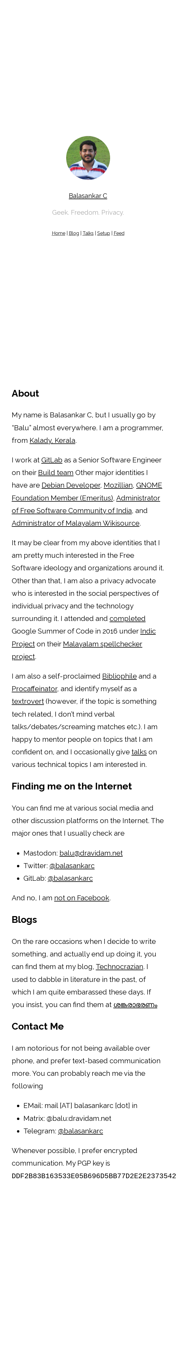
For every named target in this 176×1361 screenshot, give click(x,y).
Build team (56, 472)
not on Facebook (81, 898)
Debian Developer (71, 485)
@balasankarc (72, 865)
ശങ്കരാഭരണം (135, 1004)
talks (139, 752)
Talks (88, 233)
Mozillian (118, 485)
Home (58, 233)
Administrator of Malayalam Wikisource (75, 523)
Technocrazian (119, 966)
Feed (119, 233)
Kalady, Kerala (52, 440)
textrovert (28, 701)
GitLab (51, 460)
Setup (103, 233)
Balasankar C (88, 195)
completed (128, 618)
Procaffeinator (34, 688)
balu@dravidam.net (91, 853)
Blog (74, 233)
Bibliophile (119, 676)
